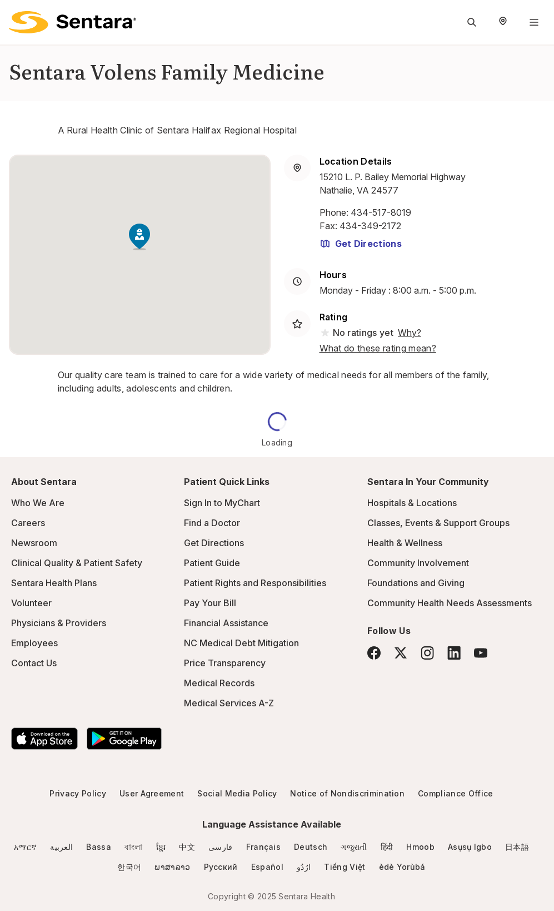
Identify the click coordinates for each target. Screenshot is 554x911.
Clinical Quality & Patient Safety (76, 562)
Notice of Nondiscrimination (347, 793)
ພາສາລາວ (172, 867)
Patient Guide (212, 562)
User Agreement (151, 793)
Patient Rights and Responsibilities (255, 582)
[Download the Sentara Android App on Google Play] (124, 738)
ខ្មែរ (161, 846)
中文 (187, 846)
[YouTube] (480, 653)
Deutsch (310, 846)
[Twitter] (400, 653)
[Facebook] (374, 653)
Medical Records (219, 683)
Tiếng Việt (344, 867)
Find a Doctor (212, 522)
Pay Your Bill (210, 602)
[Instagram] (427, 652)
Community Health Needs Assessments (449, 602)
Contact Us (34, 663)
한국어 (129, 867)
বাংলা (133, 846)
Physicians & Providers (58, 622)
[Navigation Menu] (534, 22)
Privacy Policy (77, 793)
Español (267, 867)
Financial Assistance (226, 622)
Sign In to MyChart (222, 502)
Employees (34, 642)
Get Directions (361, 243)
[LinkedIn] (454, 652)
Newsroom (34, 542)
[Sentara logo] (72, 22)
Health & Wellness (404, 542)
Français (263, 846)
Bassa (98, 846)
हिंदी (387, 846)
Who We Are (37, 502)
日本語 (517, 846)
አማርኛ (25, 846)
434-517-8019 (381, 212)
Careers (28, 522)
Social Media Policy (237, 793)
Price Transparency (225, 663)
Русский (221, 867)
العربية (61, 846)
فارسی (220, 846)
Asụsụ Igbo (470, 846)
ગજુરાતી (354, 846)
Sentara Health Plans (54, 582)
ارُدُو (304, 867)
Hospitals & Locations (412, 502)
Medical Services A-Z (229, 703)
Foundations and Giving (416, 582)
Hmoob (420, 846)
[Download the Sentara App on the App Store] (44, 738)
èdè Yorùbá (402, 867)
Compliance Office (455, 793)
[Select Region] (503, 22)
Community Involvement (418, 562)
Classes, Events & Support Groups (438, 522)
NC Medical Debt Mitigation (241, 642)
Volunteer (31, 602)
